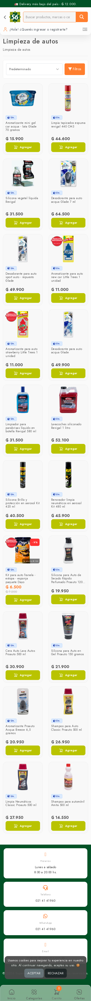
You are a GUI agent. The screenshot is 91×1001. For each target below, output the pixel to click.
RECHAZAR (56, 973)
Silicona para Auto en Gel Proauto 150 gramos (67, 652)
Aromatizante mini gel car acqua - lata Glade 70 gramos (21, 126)
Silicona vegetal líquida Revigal (22, 200)
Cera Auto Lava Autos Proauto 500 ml (20, 652)
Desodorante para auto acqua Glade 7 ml (66, 200)
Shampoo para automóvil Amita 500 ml (68, 803)
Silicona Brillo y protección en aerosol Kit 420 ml (23, 503)
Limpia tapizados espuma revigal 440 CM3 (68, 124)
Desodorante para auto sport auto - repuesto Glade (21, 277)
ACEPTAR (34, 973)
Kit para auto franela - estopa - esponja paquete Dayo (21, 578)
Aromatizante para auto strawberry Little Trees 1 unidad (22, 352)
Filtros (74, 69)
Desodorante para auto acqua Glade (66, 351)
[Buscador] (49, 17)
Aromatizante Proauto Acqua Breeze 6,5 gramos (20, 729)
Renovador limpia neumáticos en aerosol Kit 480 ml (66, 503)
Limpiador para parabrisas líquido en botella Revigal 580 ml (21, 427)
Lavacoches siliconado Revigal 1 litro (66, 426)
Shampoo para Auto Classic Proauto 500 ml (66, 728)
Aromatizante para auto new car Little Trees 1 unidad (67, 277)
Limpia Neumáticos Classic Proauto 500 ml (21, 803)
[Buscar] (82, 17)
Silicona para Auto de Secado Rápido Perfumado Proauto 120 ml (67, 580)
